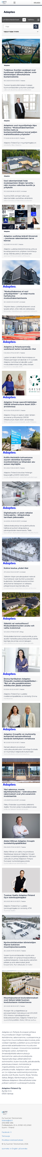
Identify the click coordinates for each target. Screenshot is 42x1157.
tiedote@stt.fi (7, 1121)
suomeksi (5, 1149)
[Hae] (18, 26)
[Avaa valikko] (14, 2)
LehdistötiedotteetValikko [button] (21, 19)
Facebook (6, 1132)
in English (14, 1149)
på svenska (23, 1149)
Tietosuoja (6, 1136)
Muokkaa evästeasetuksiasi (12, 1140)
